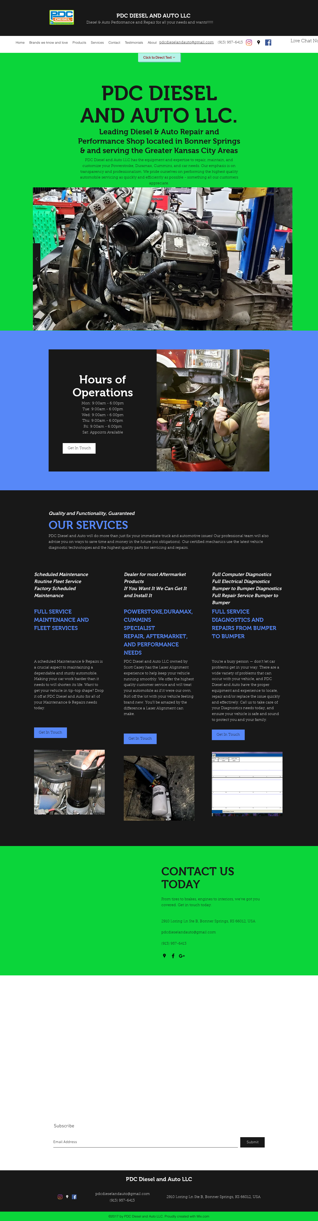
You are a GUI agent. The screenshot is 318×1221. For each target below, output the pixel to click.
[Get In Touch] (79, 448)
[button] (162, 258)
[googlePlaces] (259, 42)
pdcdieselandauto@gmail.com (188, 932)
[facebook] (268, 42)
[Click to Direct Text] (159, 57)
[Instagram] (249, 42)
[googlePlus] (182, 956)
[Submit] (252, 1142)
